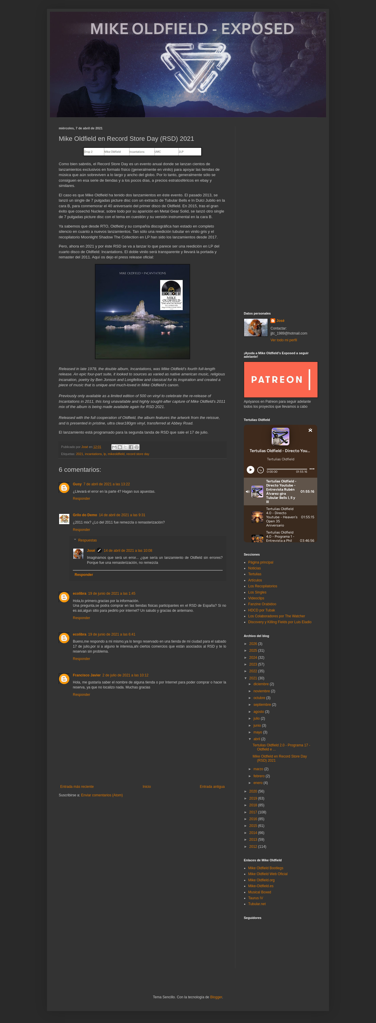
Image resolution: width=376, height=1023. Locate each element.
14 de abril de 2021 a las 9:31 (122, 515)
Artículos (255, 580)
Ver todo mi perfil (284, 340)
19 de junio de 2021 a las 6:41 (111, 634)
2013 (253, 840)
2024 (253, 658)
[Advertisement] (280, 214)
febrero (260, 776)
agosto (259, 712)
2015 (253, 826)
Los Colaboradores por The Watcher (276, 616)
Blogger (216, 997)
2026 (253, 644)
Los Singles (257, 592)
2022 (253, 671)
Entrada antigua (212, 787)
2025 (253, 650)
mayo (258, 732)
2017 (253, 812)
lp (105, 454)
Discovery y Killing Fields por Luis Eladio (279, 622)
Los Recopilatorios (262, 586)
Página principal (260, 562)
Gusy (77, 484)
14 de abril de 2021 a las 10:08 (128, 551)
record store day (137, 454)
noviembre (262, 691)
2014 (253, 833)
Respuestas (87, 540)
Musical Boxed (259, 892)
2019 (253, 798)
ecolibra (79, 593)
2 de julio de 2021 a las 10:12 (126, 675)
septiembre (263, 705)
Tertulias (254, 574)
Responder (81, 499)
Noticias (254, 568)
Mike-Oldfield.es (260, 886)
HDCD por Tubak (261, 610)
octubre (260, 698)
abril (257, 739)
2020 (253, 791)
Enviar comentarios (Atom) (102, 795)
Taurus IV (255, 898)
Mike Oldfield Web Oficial (268, 874)
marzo (259, 769)
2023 (253, 664)
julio (257, 718)
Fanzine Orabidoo (262, 604)
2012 (253, 847)
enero (258, 783)
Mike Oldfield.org (261, 880)
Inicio (147, 787)
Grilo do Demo (85, 515)
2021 (79, 454)
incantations (93, 454)
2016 (253, 819)
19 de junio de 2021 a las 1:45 (111, 593)
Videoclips (256, 598)
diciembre (262, 684)
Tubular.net (257, 904)
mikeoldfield (116, 454)
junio (258, 725)
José (91, 551)
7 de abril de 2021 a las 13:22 (106, 484)
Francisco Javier (87, 675)
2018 (253, 805)
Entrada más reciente (77, 787)
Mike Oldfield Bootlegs (265, 868)
